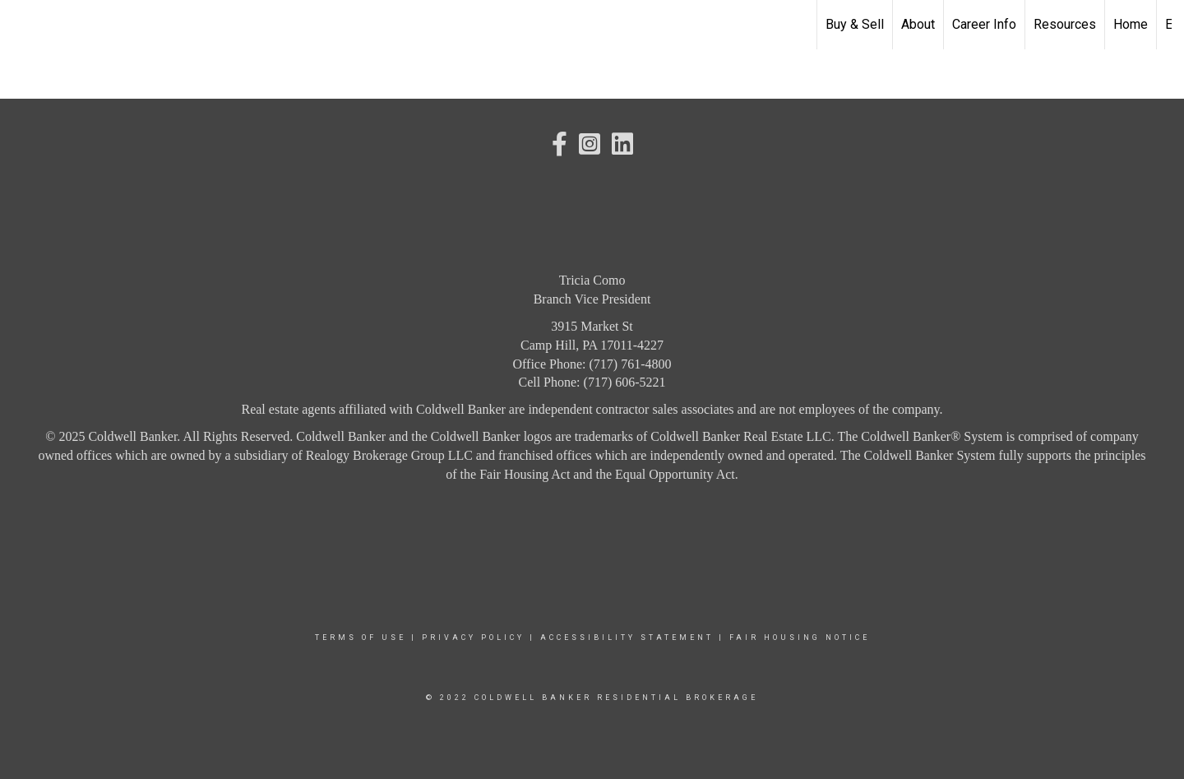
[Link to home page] (21, 24)
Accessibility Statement (627, 637)
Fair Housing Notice (799, 637)
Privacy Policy (473, 637)
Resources (1065, 24)
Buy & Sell (855, 24)
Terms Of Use (360, 637)
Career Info (984, 24)
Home (1130, 24)
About (918, 24)
